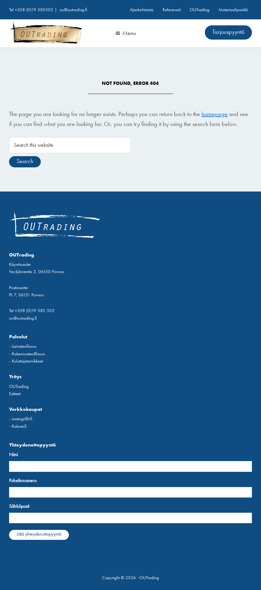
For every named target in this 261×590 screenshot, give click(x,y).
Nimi (13, 454)
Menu (129, 33)
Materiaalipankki (233, 10)
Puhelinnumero (23, 480)
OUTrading (199, 10)
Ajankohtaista (141, 10)
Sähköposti (19, 506)
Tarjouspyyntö (228, 32)
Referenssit (172, 10)
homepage (214, 114)
